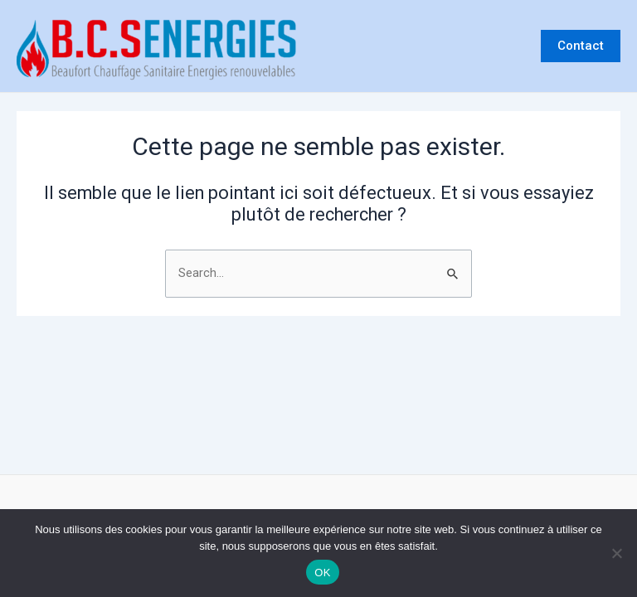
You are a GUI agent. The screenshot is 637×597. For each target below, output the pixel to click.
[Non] (616, 553)
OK (322, 572)
